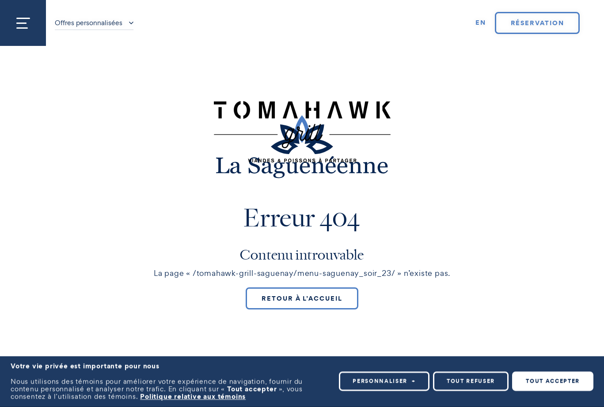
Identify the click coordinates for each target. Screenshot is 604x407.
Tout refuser (471, 378)
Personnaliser (384, 378)
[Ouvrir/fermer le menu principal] (23, 23)
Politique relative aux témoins (193, 393)
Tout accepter (553, 378)
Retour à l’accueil (302, 298)
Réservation (537, 23)
